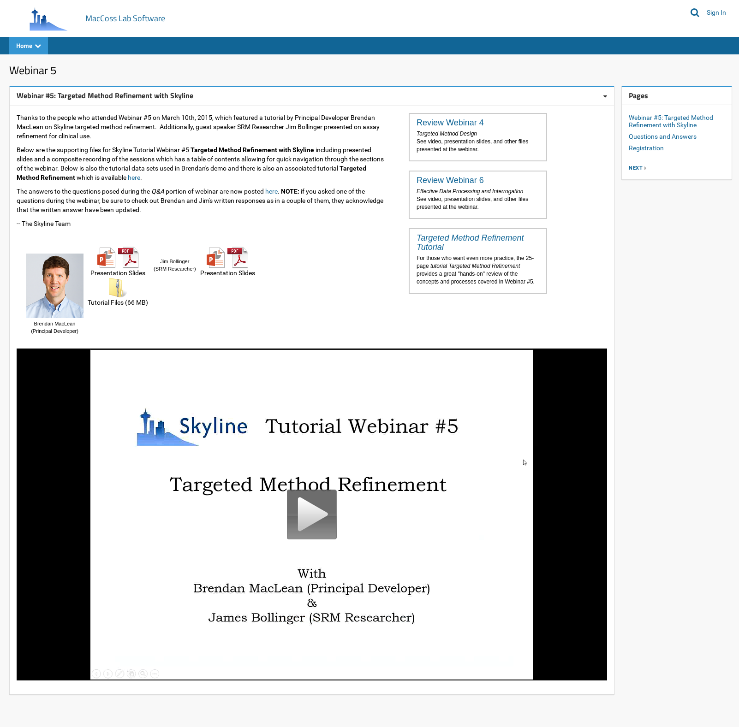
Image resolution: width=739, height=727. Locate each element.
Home (28, 45)
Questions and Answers (663, 136)
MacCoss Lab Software (125, 18)
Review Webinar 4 (450, 122)
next (636, 168)
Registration (646, 148)
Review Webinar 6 (450, 180)
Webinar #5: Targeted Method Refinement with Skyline (671, 121)
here (134, 177)
